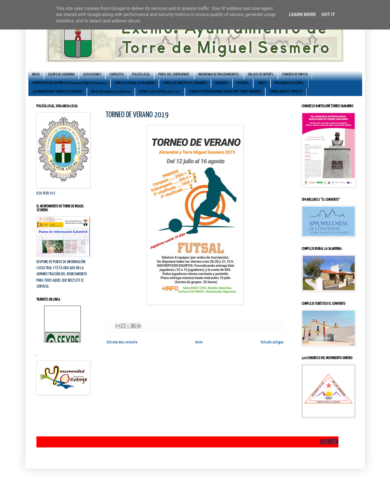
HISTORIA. (243, 83)
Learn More (302, 14)
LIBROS (261, 83)
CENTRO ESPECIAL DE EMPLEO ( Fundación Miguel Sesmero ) (69, 83)
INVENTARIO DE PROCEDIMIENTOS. (219, 74)
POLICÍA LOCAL (141, 74)
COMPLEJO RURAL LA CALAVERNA (135, 83)
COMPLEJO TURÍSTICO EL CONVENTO (185, 83)
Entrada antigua (272, 342)
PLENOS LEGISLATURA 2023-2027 (160, 92)
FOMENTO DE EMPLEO (295, 74)
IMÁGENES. (221, 83)
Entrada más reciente (122, 342)
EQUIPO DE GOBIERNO (61, 74)
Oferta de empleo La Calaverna (111, 92)
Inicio (199, 342)
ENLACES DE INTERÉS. (261, 74)
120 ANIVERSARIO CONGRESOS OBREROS (57, 92)
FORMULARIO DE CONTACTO (286, 92)
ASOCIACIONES (92, 74)
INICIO (36, 74)
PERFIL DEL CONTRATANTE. (174, 74)
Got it (328, 14)
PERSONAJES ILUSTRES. (289, 83)
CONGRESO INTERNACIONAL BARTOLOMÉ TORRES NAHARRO (225, 92)
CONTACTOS (116, 74)
